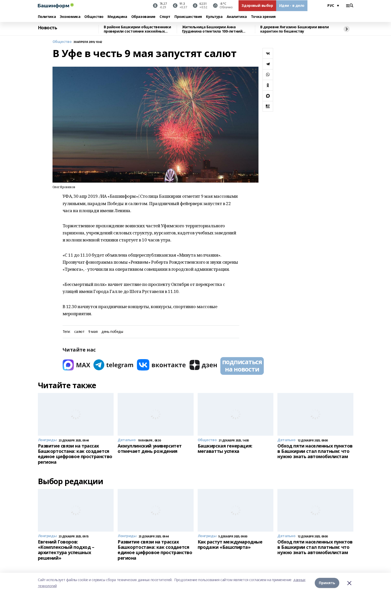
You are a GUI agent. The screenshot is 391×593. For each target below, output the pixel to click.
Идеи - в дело (292, 5)
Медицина (117, 17)
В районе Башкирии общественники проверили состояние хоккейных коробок (137, 29)
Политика (47, 17)
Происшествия (188, 17)
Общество (93, 17)
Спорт (165, 17)
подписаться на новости (242, 365)
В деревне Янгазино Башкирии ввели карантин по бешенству (294, 29)
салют (79, 332)
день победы (112, 332)
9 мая (92, 332)
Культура (214, 17)
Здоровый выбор (257, 5)
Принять (327, 582)
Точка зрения (263, 17)
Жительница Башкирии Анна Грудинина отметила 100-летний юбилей (212, 29)
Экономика (70, 17)
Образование (143, 17)
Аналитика (237, 17)
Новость (47, 28)
